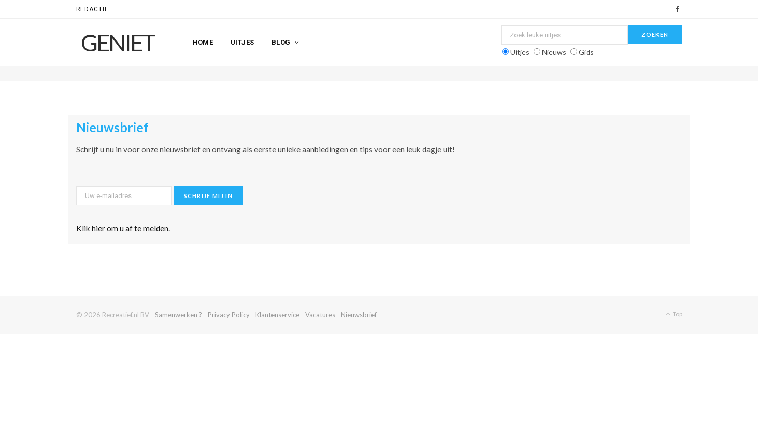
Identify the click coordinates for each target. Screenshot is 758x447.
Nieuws (554, 52)
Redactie (92, 9)
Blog (281, 42)
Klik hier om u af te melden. (123, 228)
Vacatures (320, 315)
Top (674, 314)
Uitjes (242, 42)
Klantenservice (277, 315)
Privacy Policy (229, 315)
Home (203, 42)
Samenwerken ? (178, 315)
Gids (586, 52)
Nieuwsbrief (359, 315)
